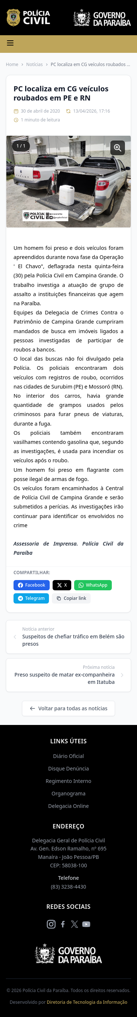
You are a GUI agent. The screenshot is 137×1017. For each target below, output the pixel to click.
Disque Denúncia (68, 768)
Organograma (68, 793)
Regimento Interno (68, 780)
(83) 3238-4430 (68, 886)
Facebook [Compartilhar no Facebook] (31, 585)
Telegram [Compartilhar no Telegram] (31, 598)
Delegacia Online (68, 805)
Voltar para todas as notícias (68, 708)
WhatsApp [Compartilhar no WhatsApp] (93, 585)
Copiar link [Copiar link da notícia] (71, 598)
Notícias (34, 65)
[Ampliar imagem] (117, 148)
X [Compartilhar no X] (62, 585)
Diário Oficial (68, 755)
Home (12, 65)
